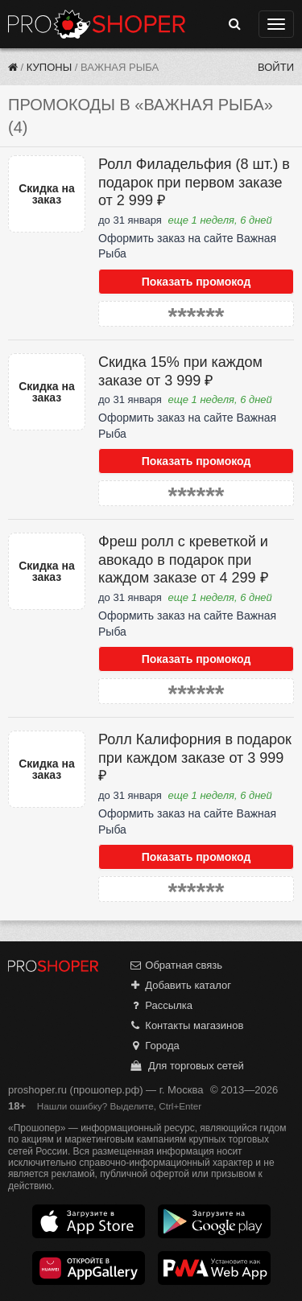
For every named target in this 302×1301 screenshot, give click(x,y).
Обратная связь (175, 965)
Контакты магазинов (186, 1025)
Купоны (49, 67)
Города (154, 1046)
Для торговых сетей (186, 1066)
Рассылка (160, 1005)
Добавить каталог (180, 985)
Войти (276, 67)
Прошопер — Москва (96, 24)
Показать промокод (196, 281)
